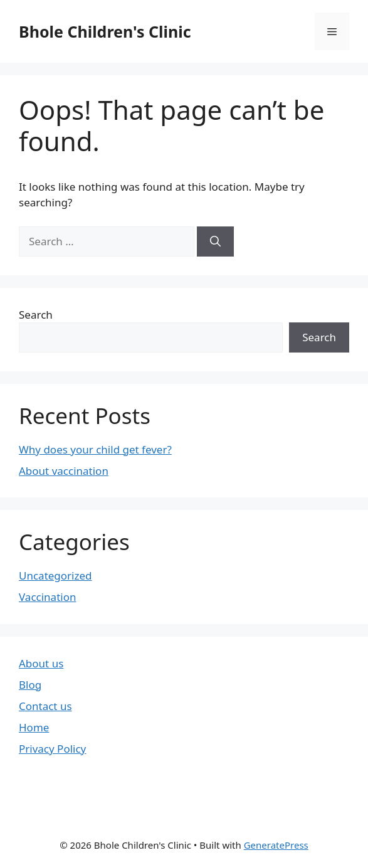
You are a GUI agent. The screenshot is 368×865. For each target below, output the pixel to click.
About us (41, 663)
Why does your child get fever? (95, 449)
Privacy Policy (52, 748)
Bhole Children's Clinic (105, 31)
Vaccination (47, 597)
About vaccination (63, 471)
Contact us (45, 706)
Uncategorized (55, 575)
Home (34, 727)
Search (36, 314)
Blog (30, 684)
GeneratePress (276, 845)
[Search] (215, 241)
